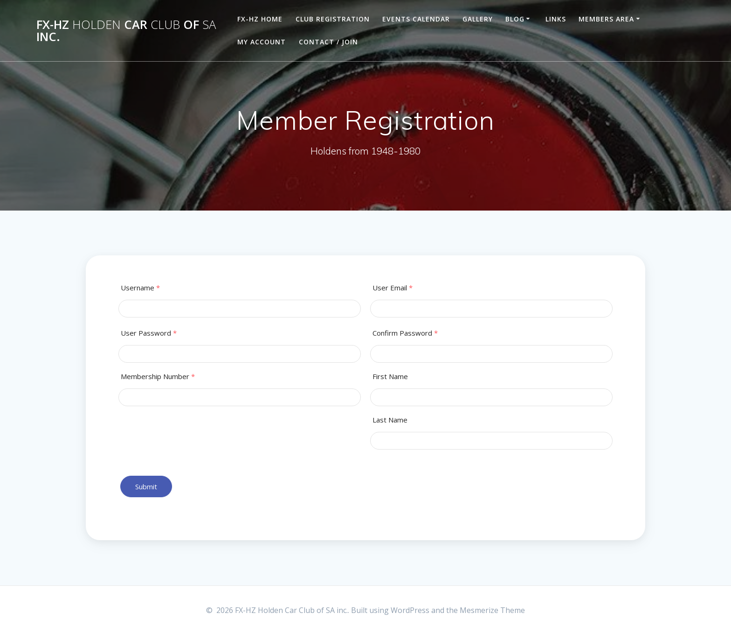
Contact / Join (328, 41)
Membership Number (158, 376)
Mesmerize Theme (492, 610)
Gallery (477, 18)
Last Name (389, 420)
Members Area (606, 18)
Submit (146, 486)
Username (140, 287)
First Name (390, 376)
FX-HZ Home (260, 18)
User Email (392, 287)
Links (555, 18)
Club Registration (333, 18)
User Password (149, 333)
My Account (261, 41)
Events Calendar (416, 18)
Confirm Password (405, 333)
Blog (514, 18)
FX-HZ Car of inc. (126, 30)
